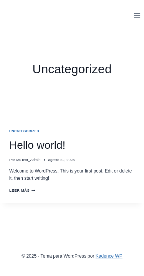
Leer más (22, 190)
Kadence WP (109, 256)
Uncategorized (24, 131)
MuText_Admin (28, 160)
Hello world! (37, 145)
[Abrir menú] (137, 15)
